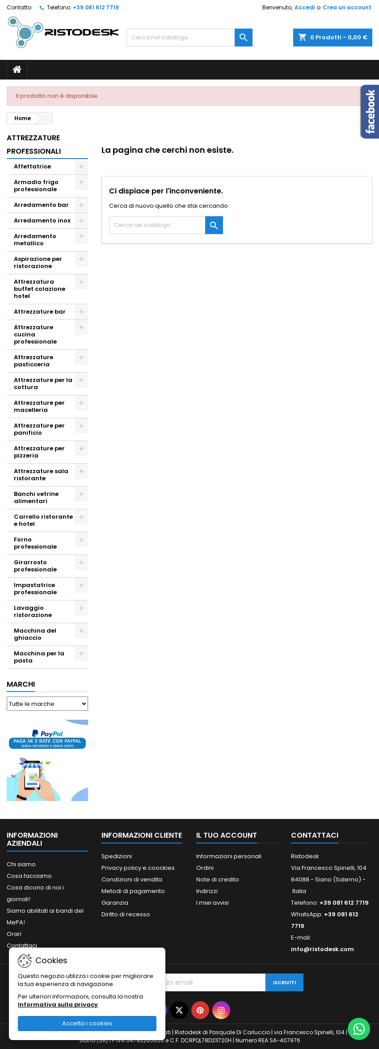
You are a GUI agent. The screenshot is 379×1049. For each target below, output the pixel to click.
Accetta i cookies (87, 1023)
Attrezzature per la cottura (43, 383)
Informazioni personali (228, 856)
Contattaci (22, 945)
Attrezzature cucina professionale (35, 334)
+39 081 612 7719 (96, 7)
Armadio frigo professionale (36, 185)
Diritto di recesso (125, 914)
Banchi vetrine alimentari (36, 497)
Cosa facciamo (29, 876)
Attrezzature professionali (34, 144)
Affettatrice (32, 166)
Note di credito (217, 879)
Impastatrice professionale (35, 588)
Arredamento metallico (35, 240)
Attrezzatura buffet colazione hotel (39, 288)
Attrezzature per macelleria (39, 406)
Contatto (19, 7)
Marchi (21, 684)
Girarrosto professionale (35, 566)
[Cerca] (189, 37)
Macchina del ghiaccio (35, 634)
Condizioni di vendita (131, 879)
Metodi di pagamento (133, 891)
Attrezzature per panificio (39, 429)
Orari (14, 934)
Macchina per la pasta (39, 657)
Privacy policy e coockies (138, 868)
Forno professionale (35, 543)
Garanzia (114, 902)
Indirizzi (207, 891)
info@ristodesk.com (322, 949)
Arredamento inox (42, 220)
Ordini (205, 868)
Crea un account (347, 7)
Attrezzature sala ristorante (41, 475)
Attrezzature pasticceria (33, 361)
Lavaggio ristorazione (33, 611)
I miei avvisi (212, 902)
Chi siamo (21, 864)
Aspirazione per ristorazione (38, 262)
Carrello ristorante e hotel (43, 520)
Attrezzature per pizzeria (39, 452)
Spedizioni (116, 856)
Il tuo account (226, 835)
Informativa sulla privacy (58, 1004)
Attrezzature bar (40, 311)
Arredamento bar (41, 205)
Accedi (305, 7)
